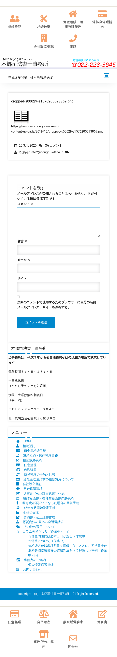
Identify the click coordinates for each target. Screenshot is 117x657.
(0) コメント (50, 145)
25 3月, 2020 (25, 145)
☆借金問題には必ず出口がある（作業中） (58, 536)
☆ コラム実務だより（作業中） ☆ (43, 531)
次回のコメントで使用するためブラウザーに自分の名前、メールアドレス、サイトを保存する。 (58, 304)
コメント (25, 204)
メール (24, 260)
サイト (22, 278)
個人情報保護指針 (40, 565)
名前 (22, 241)
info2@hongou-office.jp (47, 152)
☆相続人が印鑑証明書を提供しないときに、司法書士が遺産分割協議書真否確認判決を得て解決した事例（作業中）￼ (67, 550)
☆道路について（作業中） (47, 541)
